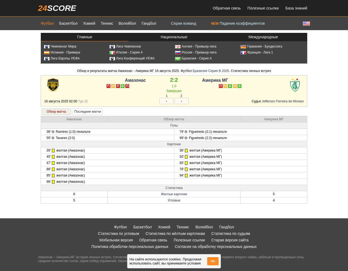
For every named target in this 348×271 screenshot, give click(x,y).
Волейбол (127, 23)
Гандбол (148, 23)
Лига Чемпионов (125, 46)
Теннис (107, 23)
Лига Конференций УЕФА (132, 58)
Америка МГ (215, 80)
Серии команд (183, 23)
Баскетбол (68, 23)
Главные (84, 37)
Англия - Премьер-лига (195, 46)
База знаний (296, 8)
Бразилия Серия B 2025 (211, 71)
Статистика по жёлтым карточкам (175, 233)
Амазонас (135, 80)
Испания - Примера (62, 52)
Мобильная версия (116, 240)
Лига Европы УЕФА (62, 58)
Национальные (174, 37)
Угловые (174, 200)
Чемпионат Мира (60, 46)
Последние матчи (87, 112)
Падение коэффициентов (238, 23)
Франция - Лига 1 (257, 52)
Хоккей (89, 23)
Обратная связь (227, 8)
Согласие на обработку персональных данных (216, 246)
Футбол (47, 23)
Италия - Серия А (126, 52)
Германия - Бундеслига (261, 46)
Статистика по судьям (230, 233)
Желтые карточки (174, 194)
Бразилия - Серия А (193, 58)
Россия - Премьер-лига (195, 52)
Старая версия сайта (229, 240)
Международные (263, 37)
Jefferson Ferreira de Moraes (283, 101)
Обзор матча (56, 112)
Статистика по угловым (118, 233)
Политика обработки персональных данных (129, 246)
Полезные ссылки (263, 8)
